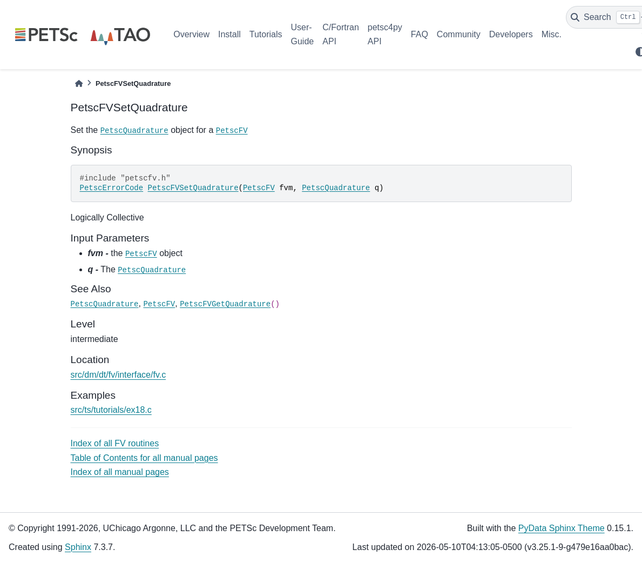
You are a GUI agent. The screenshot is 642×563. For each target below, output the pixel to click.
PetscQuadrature (134, 130)
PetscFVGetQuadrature (225, 304)
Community (459, 34)
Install (229, 34)
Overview (191, 34)
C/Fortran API (340, 34)
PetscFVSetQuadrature (193, 188)
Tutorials (265, 34)
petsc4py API (385, 34)
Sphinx (78, 547)
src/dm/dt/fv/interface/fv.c (118, 374)
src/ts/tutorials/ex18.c (111, 409)
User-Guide (302, 34)
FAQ (419, 34)
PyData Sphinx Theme (561, 528)
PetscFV (232, 130)
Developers (511, 34)
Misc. (552, 34)
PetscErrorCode (112, 188)
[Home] (79, 83)
